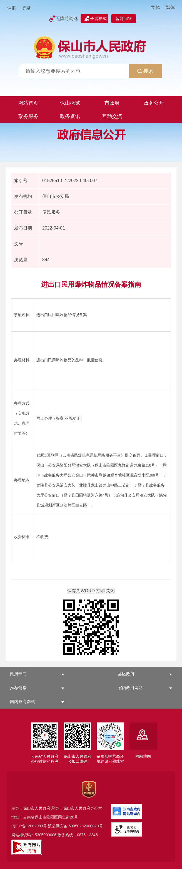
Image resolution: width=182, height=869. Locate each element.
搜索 (145, 71)
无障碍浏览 (67, 18)
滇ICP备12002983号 (29, 826)
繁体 (170, 7)
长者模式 (98, 18)
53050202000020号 (86, 826)
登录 (26, 8)
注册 (11, 8)
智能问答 (123, 18)
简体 (155, 7)
